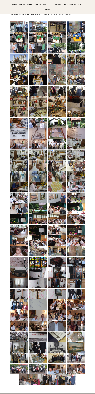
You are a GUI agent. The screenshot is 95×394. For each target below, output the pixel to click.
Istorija (28, 4)
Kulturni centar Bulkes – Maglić (73, 4)
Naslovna (13, 4)
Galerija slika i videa (39, 4)
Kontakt (47, 9)
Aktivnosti (21, 4)
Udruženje (59, 4)
